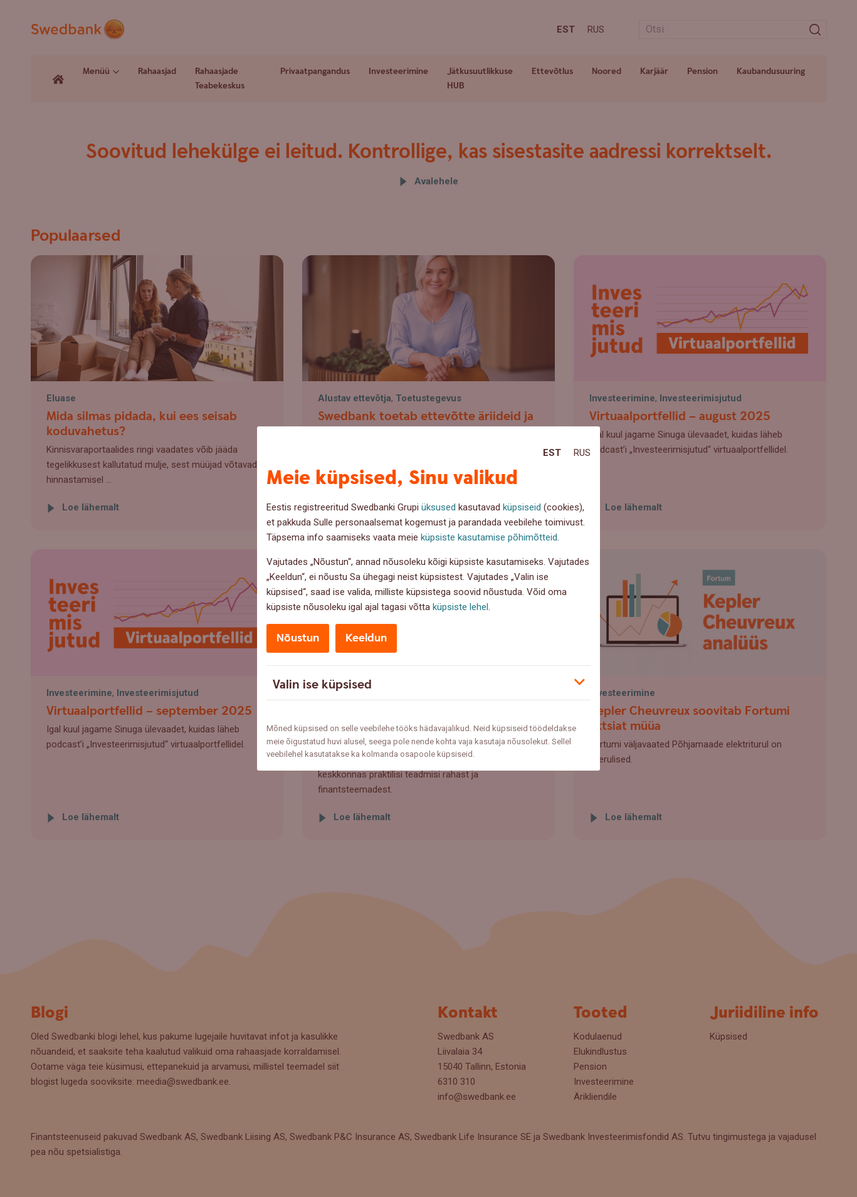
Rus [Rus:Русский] (582, 452)
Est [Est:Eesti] (552, 452)
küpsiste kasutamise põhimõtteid (489, 537)
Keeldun (366, 638)
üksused (438, 507)
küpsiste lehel (460, 607)
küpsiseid (522, 507)
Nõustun (297, 638)
